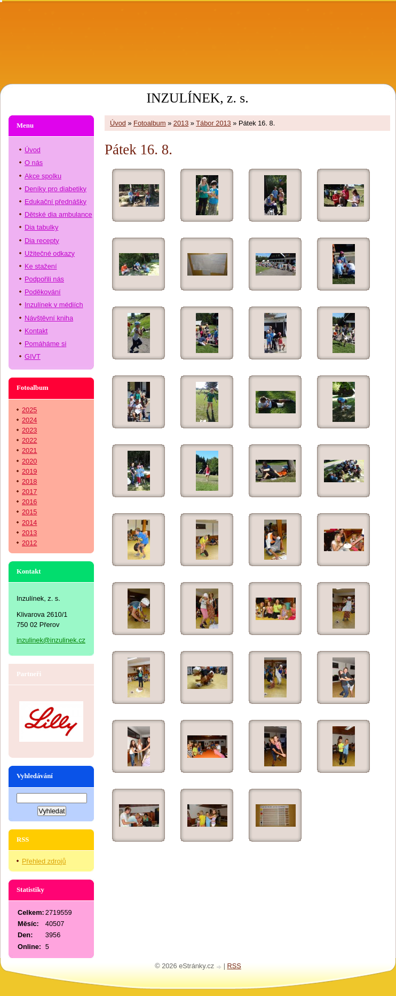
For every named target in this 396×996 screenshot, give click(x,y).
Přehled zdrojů (44, 861)
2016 (29, 502)
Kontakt (36, 331)
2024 (29, 420)
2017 (29, 492)
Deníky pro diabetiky (55, 189)
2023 (29, 430)
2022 (29, 440)
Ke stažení (41, 266)
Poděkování (43, 292)
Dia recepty (42, 241)
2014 (29, 523)
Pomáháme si (45, 344)
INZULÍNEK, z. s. (197, 98)
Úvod (118, 123)
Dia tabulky (41, 227)
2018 (29, 481)
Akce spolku (43, 176)
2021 (29, 450)
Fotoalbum (149, 123)
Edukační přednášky (55, 202)
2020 (29, 461)
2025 (29, 410)
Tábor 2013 (213, 123)
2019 (29, 471)
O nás (34, 163)
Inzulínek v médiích (54, 305)
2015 (29, 512)
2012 (29, 543)
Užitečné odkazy (50, 253)
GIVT (33, 356)
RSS (234, 966)
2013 (180, 123)
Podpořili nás (44, 279)
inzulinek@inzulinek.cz (51, 640)
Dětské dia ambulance (58, 214)
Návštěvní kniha (49, 318)
